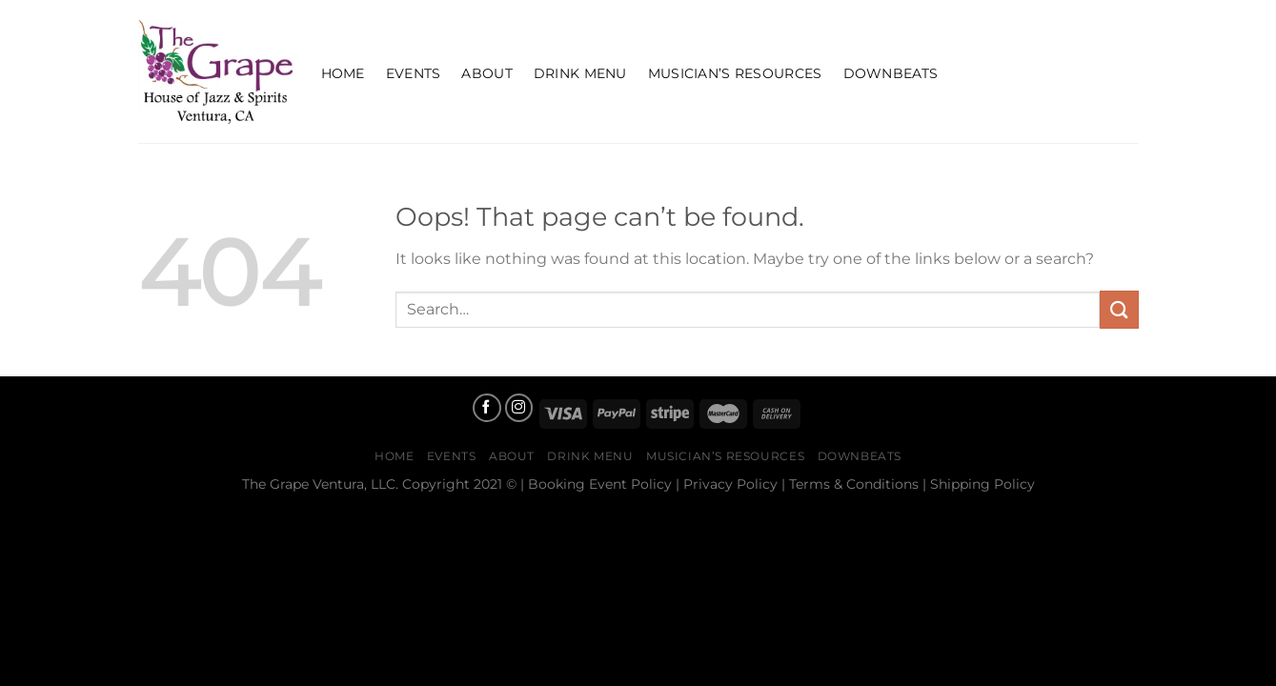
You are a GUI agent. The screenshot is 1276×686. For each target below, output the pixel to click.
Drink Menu (580, 73)
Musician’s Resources (735, 73)
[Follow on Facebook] (487, 407)
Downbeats (891, 73)
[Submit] (1119, 309)
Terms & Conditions (854, 484)
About (486, 73)
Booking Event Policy (600, 484)
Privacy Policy (730, 484)
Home (343, 73)
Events (413, 73)
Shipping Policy (982, 484)
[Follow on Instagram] (519, 407)
